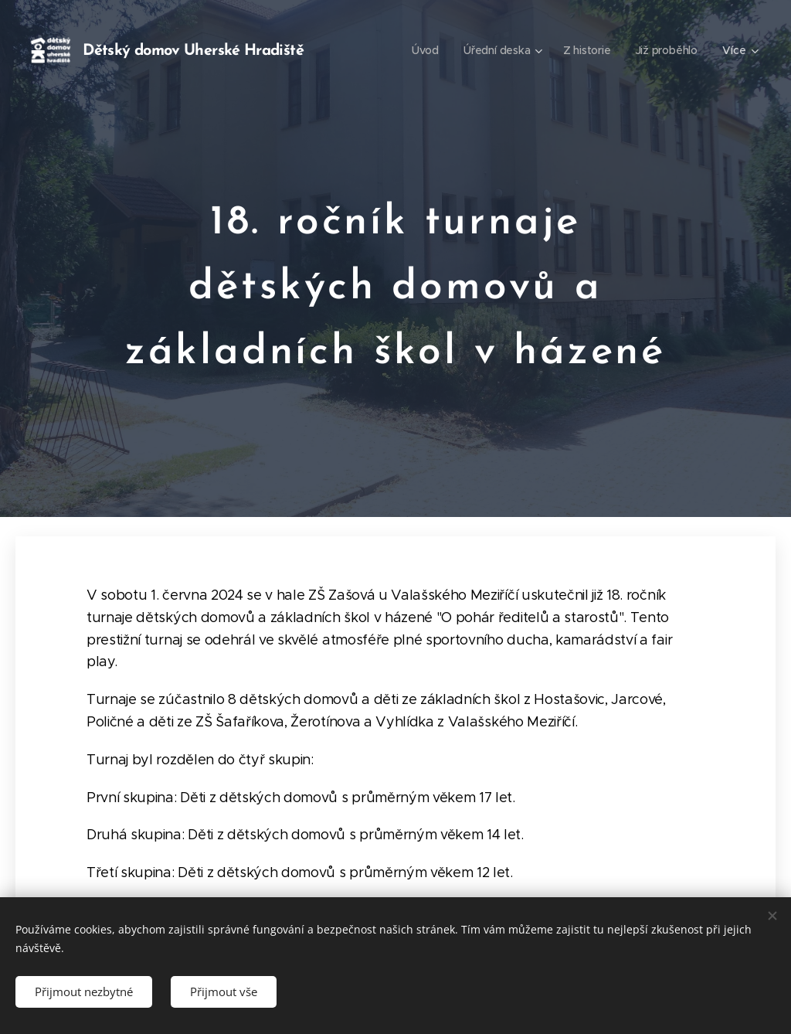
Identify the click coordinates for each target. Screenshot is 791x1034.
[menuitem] (424, 50)
